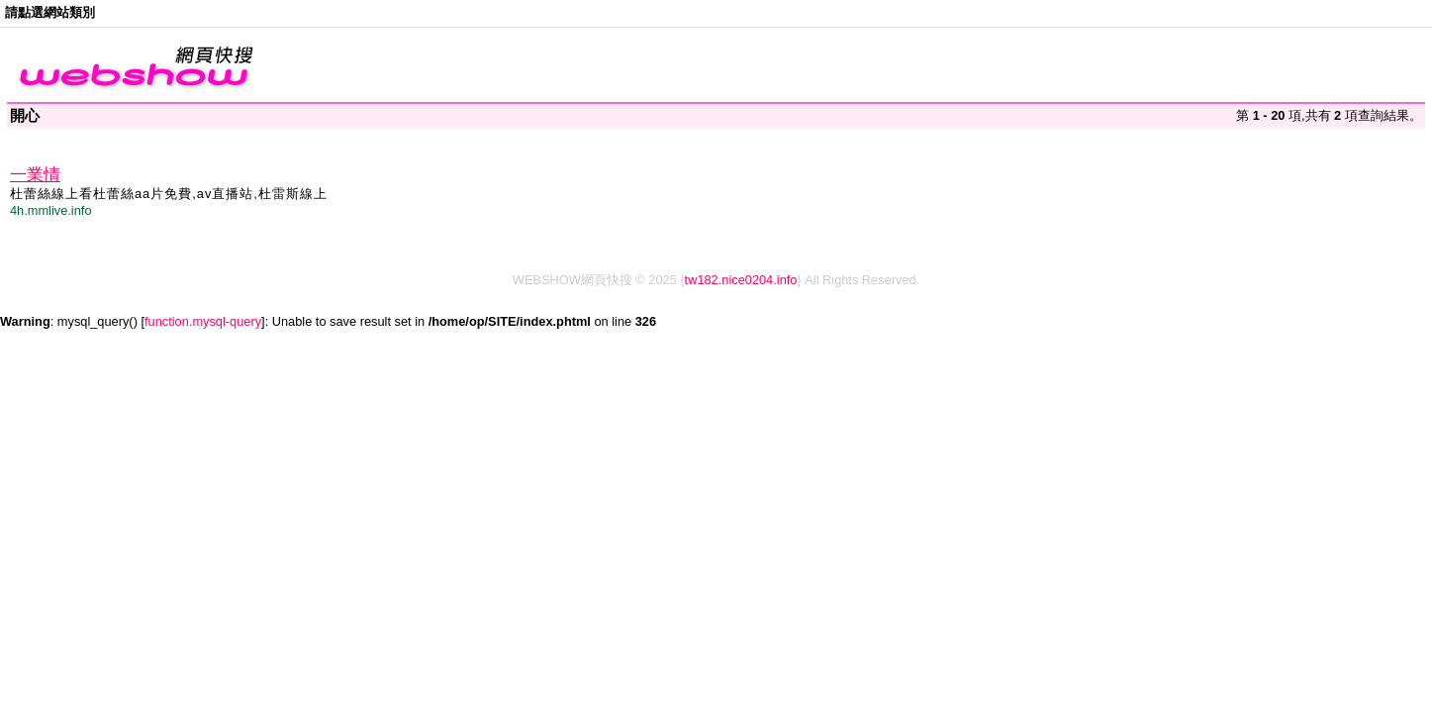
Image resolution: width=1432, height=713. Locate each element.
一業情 (35, 174)
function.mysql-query (202, 321)
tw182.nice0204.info (741, 279)
